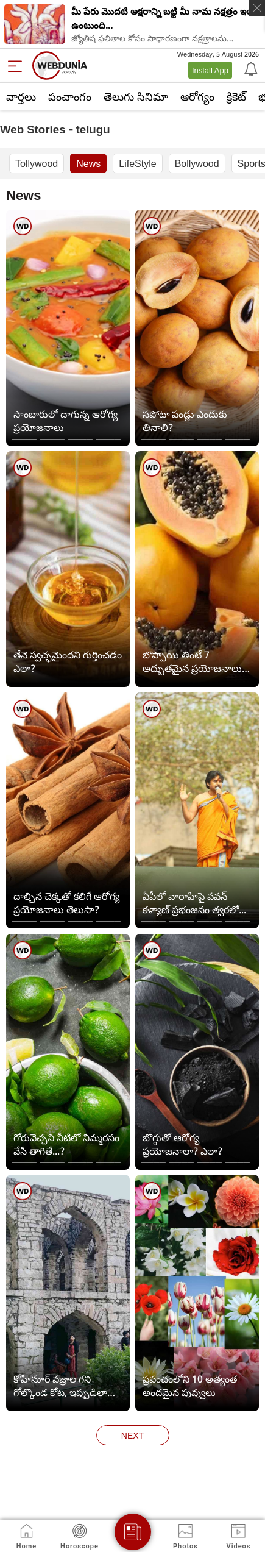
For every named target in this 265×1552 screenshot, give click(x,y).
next (132, 1435)
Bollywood (197, 163)
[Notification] (250, 68)
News (88, 163)
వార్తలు (21, 96)
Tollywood (36, 163)
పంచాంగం (69, 96)
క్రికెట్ (236, 96)
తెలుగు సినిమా (136, 96)
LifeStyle (137, 163)
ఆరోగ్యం (197, 96)
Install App (210, 70)
